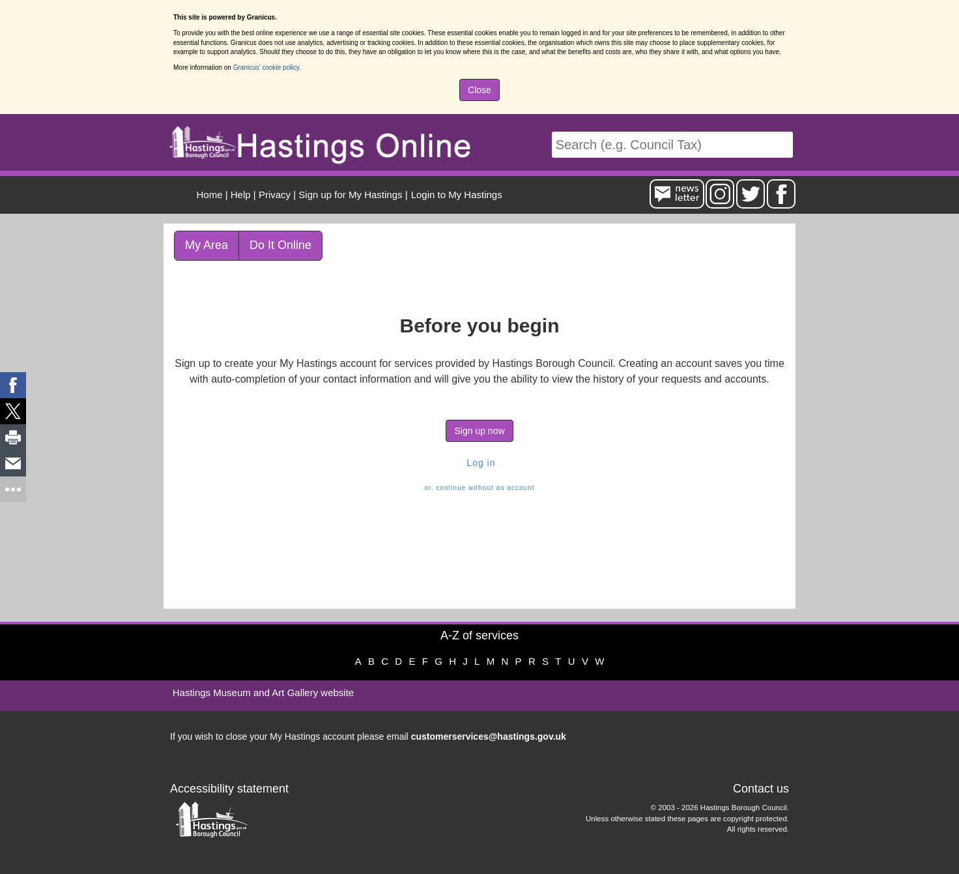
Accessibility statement (229, 788)
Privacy (275, 194)
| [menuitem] (212, 194)
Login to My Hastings (456, 194)
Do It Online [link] (280, 245)
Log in (479, 463)
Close (479, 90)
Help (241, 194)
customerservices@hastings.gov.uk (488, 736)
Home (210, 194)
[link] (13, 385)
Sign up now (479, 431)
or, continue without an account (480, 487)
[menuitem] (455, 194)
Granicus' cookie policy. (267, 67)
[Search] (672, 145)
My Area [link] (206, 245)
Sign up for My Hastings (350, 194)
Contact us (761, 788)
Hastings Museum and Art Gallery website (263, 692)
